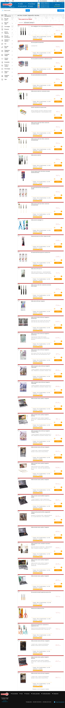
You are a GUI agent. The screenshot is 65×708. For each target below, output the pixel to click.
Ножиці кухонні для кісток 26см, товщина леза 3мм (40, 236)
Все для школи (4, 19)
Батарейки (5, 62)
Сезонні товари (4, 59)
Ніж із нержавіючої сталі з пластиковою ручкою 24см (41, 26)
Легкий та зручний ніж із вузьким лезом (38, 107)
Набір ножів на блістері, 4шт (36, 268)
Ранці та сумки (4, 72)
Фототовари (5, 68)
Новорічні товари (5, 76)
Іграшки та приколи (5, 40)
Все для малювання (5, 36)
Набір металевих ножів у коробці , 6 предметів (40, 398)
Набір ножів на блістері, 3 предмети (38, 301)
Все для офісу (4, 23)
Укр (8, 0)
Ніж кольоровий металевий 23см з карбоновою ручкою (41, 58)
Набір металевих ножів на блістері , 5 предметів (40, 640)
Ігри (3, 43)
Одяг (4, 79)
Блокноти (5, 29)
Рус (5, 0)
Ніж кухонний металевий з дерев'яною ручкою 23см (41, 592)
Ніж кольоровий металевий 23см (37, 42)
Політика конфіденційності (5, 701)
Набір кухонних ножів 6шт (36, 155)
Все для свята (4, 47)
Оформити (61, 10)
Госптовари (5, 26)
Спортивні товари (5, 55)
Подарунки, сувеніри (5, 51)
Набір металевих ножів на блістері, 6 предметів (40, 447)
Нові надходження (5, 15)
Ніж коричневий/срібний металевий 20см (39, 74)
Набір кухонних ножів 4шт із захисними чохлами (40, 91)
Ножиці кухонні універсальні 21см (37, 608)
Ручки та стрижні (4, 65)
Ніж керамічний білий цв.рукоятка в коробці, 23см (40, 252)
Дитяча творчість (5, 32)
